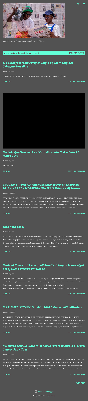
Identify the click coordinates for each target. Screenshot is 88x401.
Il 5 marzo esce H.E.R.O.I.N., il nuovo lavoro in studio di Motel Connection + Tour (44, 347)
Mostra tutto (76, 53)
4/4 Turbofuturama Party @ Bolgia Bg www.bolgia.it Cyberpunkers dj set (38, 64)
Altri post (80, 383)
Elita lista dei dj (13, 227)
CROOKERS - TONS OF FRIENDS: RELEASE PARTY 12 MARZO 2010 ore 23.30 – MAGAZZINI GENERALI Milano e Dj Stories (41, 186)
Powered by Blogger (44, 391)
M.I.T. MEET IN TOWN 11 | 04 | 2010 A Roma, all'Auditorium (42, 307)
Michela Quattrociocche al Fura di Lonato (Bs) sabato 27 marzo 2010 (41, 154)
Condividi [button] (7, 82)
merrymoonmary (50, 396)
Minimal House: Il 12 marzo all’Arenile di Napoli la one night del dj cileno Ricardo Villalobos (43, 267)
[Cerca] (78, 4)
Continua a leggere (76, 82)
